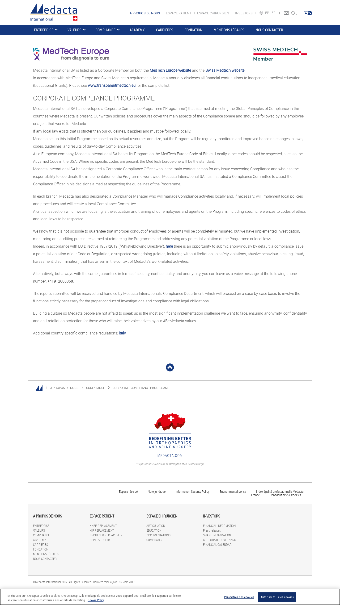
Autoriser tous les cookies (277, 597)
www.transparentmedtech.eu (112, 85)
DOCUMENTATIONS (158, 535)
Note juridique (157, 491)
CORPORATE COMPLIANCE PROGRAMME (141, 388)
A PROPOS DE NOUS (64, 388)
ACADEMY (137, 30)
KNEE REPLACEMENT (103, 525)
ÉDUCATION (153, 530)
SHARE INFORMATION (217, 535)
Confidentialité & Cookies (285, 495)
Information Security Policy (192, 491)
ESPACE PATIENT (179, 13)
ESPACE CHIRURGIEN (213, 13)
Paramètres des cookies (239, 597)
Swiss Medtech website (224, 70)
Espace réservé (128, 491)
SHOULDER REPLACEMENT (107, 535)
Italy (122, 333)
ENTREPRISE (43, 30)
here (169, 246)
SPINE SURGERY (100, 540)
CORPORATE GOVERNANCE (220, 540)
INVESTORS (244, 13)
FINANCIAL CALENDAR (217, 544)
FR (274, 13)
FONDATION (193, 30)
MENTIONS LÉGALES (229, 30)
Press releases (212, 530)
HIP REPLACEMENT (102, 530)
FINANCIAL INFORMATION (219, 525)
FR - (268, 13)
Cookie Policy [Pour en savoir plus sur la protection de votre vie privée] (96, 600)
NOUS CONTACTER (269, 30)
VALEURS (74, 30)
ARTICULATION (155, 525)
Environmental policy (233, 491)
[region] (170, 597)
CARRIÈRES (164, 30)
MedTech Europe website (170, 70)
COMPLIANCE (105, 30)
